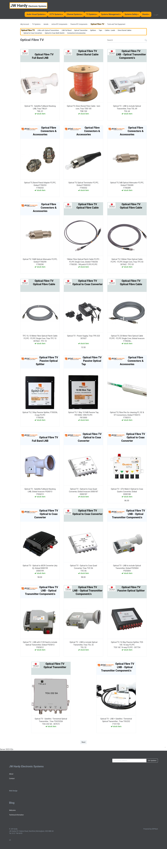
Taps (100, 30)
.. (165, 747)
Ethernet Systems (74, 14)
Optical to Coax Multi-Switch (54, 33)
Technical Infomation (16, 815)
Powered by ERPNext (150, 829)
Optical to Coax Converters (32, 33)
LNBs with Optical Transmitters (48, 30)
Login (155, 14)
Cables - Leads (110, 30)
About (11, 774)
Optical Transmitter (80, 30)
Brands (146, 14)
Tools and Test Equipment (116, 24)
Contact (12, 778)
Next (83, 742)
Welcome (12, 810)
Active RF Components (59, 24)
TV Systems (91, 14)
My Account (25, 24)
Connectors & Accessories (76, 33)
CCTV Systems (56, 14)
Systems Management (111, 14)
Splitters (93, 30)
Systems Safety (131, 14)
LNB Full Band (66, 30)
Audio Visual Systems (36, 14)
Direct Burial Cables (124, 30)
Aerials (45, 24)
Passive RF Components (78, 24)
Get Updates (152, 760)
